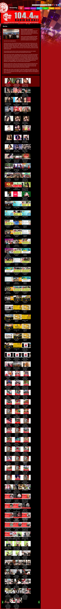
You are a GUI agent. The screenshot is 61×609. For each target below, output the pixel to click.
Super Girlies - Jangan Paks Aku (26, 151)
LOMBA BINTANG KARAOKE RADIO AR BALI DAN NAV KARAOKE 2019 (9, 247)
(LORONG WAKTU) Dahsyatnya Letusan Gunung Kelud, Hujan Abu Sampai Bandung (17, 521)
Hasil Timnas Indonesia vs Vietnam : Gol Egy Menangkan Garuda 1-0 (9, 435)
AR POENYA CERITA (26, 207)
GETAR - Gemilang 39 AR (17, 188)
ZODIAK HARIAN (26, 254)
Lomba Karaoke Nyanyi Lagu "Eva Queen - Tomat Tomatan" (17, 161)
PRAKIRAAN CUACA (9, 311)
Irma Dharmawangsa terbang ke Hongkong (17, 104)
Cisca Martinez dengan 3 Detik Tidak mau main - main (26, 85)
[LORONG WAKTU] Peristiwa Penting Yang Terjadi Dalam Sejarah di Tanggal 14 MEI (26, 465)
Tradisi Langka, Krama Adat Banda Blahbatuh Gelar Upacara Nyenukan (26, 408)
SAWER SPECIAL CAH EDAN (9, 198)
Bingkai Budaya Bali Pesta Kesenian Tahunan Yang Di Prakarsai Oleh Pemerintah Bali (17, 484)
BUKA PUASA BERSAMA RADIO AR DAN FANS (26, 199)
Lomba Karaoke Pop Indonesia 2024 (9, 491)
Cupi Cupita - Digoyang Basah (9, 141)
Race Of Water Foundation (9, 207)
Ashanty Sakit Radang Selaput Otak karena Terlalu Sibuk (17, 85)
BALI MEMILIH (26, 490)
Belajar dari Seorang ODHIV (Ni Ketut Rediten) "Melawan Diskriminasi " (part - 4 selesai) (26, 361)
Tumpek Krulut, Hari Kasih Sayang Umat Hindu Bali (26, 444)
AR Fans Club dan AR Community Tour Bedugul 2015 (9, 170)
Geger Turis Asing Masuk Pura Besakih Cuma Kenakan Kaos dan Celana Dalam (26, 436)
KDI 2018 (9, 188)
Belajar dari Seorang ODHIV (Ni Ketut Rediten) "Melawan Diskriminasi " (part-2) (9, 361)
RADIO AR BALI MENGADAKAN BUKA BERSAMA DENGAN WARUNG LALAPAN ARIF (17, 370)
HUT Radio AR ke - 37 (26, 169)
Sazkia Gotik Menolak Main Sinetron (9, 85)
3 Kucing (26, 112)
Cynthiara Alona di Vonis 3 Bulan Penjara (9, 104)
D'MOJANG (26, 131)
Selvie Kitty (17, 131)
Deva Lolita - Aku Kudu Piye (17, 150)
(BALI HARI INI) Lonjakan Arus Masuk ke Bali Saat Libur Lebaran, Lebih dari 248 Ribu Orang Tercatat (26, 531)
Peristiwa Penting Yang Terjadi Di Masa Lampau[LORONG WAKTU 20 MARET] (26, 427)
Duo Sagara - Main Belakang (26, 141)
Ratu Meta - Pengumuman (17, 141)
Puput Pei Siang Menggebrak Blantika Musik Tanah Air (9, 114)
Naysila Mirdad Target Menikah (26, 103)
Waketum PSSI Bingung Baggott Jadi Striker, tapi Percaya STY (26, 388)
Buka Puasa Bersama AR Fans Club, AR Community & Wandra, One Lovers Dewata (26, 181)
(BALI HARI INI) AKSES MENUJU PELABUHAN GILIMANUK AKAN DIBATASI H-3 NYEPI (17, 531)
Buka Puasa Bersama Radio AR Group (9, 179)
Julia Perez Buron (17, 93)
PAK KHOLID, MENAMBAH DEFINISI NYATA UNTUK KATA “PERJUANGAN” (9, 370)
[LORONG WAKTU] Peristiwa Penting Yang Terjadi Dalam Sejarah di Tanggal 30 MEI (17, 474)
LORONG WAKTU (26, 226)
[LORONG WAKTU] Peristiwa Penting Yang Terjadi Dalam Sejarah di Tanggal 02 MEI (17, 465)
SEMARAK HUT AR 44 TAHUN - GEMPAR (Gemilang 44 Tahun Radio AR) (9, 389)
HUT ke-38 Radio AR (17, 178)
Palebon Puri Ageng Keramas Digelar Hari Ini (17, 491)
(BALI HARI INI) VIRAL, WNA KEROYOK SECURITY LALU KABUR (26, 520)
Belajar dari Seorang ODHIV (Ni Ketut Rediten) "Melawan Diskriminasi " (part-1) (26, 351)
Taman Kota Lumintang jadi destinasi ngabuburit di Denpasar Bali (17, 426)
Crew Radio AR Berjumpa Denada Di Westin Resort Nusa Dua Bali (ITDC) (26, 370)
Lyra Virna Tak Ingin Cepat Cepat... (9, 94)
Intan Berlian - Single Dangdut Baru (17, 123)
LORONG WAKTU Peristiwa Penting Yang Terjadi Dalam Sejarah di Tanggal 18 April (9, 455)
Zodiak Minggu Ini (17, 207)
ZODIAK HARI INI (17, 311)
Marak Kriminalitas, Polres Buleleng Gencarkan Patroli (9, 398)
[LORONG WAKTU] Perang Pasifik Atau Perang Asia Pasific (26, 483)
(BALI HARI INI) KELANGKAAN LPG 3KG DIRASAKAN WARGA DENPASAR (9, 502)
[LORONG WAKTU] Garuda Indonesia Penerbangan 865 (9, 483)
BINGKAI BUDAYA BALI (17, 226)
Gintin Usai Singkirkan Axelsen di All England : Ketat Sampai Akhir (9, 426)
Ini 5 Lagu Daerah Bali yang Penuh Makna (26, 416)
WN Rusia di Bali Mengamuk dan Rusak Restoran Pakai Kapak (9, 407)
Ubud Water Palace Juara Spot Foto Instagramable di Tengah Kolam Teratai (26, 398)
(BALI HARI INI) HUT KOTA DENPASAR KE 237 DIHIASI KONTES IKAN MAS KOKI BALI (9, 530)
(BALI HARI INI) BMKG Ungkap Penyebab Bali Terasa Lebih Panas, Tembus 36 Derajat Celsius (26, 503)
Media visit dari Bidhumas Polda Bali (17, 538)
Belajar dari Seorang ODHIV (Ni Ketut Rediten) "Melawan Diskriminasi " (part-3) (17, 361)
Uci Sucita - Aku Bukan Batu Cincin (9, 161)
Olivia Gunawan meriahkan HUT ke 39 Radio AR (26, 189)
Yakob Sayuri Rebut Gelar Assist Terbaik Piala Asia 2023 (17, 406)
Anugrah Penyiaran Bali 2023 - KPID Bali (17, 387)
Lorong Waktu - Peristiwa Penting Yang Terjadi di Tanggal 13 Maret (9, 417)
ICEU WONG (9, 131)
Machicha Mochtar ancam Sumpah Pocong (26, 94)
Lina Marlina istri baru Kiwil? (9, 122)
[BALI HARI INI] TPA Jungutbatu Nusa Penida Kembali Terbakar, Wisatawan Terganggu (9, 474)
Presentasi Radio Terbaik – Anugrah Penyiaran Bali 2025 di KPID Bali (26, 559)
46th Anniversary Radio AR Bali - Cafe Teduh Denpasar (9, 587)
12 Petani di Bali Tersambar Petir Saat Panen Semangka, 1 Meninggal (17, 398)
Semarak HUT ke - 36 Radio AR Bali (17, 170)
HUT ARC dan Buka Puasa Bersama (26, 161)
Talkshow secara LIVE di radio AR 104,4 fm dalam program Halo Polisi (17, 549)
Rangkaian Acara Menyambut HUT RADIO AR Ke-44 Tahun (9, 379)
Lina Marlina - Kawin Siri (9, 150)
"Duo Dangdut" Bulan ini (17, 112)
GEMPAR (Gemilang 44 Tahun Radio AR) (26, 378)
